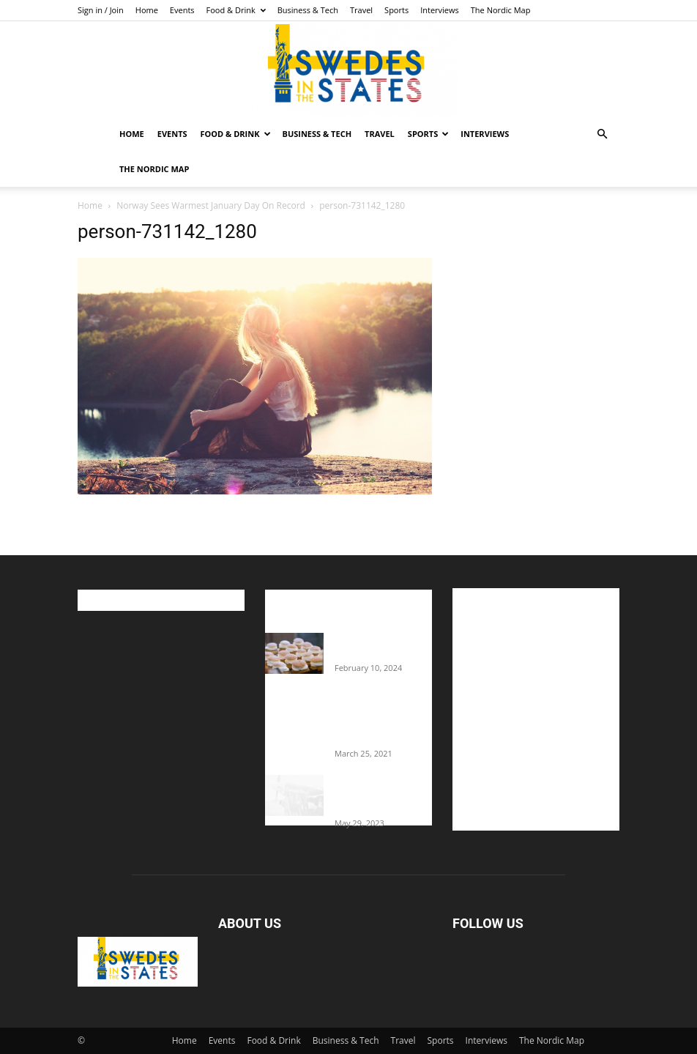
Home (146, 9)
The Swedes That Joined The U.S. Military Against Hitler (383, 794)
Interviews (439, 9)
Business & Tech (307, 9)
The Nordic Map (501, 9)
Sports (396, 9)
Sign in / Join (101, 9)
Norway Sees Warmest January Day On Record (210, 205)
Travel (361, 9)
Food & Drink (236, 9)
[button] (601, 134)
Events (182, 9)
